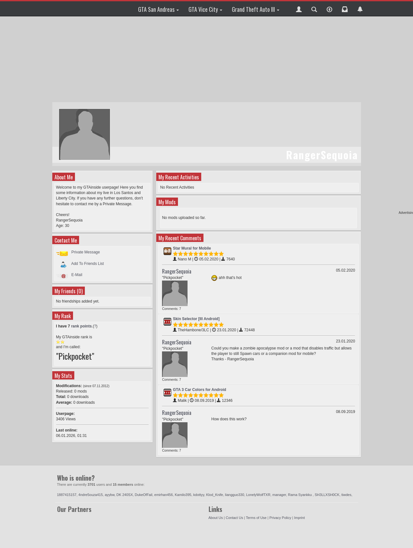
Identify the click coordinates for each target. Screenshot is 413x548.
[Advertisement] (206, 59)
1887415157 (67, 495)
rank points (81, 326)
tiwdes (346, 495)
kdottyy (198, 495)
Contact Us (234, 518)
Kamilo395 (183, 495)
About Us (216, 518)
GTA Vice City (205, 9)
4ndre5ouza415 (90, 495)
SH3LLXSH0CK (327, 495)
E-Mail (76, 275)
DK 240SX (124, 495)
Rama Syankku (300, 495)
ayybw (109, 495)
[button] (298, 8)
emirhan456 (163, 495)
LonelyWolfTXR (258, 495)
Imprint (299, 518)
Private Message (85, 252)
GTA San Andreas (158, 9)
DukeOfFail (143, 495)
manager (279, 495)
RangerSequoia (176, 271)
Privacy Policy (280, 518)
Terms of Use (256, 518)
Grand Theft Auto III (255, 9)
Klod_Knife (214, 495)
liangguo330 (234, 495)
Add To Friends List (87, 263)
